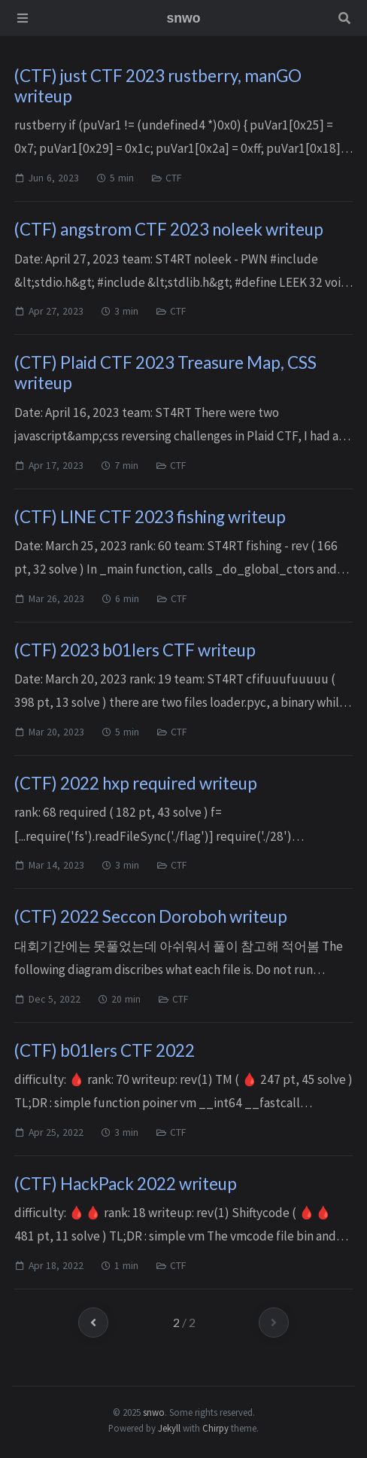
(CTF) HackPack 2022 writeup (125, 1183)
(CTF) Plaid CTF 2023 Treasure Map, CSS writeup (165, 372)
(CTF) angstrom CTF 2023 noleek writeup (168, 229)
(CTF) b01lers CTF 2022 (104, 1050)
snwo (154, 1412)
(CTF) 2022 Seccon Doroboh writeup (150, 916)
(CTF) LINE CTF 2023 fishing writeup (150, 517)
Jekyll (169, 1428)
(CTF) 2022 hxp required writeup (135, 783)
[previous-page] (93, 1322)
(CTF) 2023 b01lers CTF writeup (135, 650)
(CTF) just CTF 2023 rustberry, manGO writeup (158, 85)
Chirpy (215, 1428)
